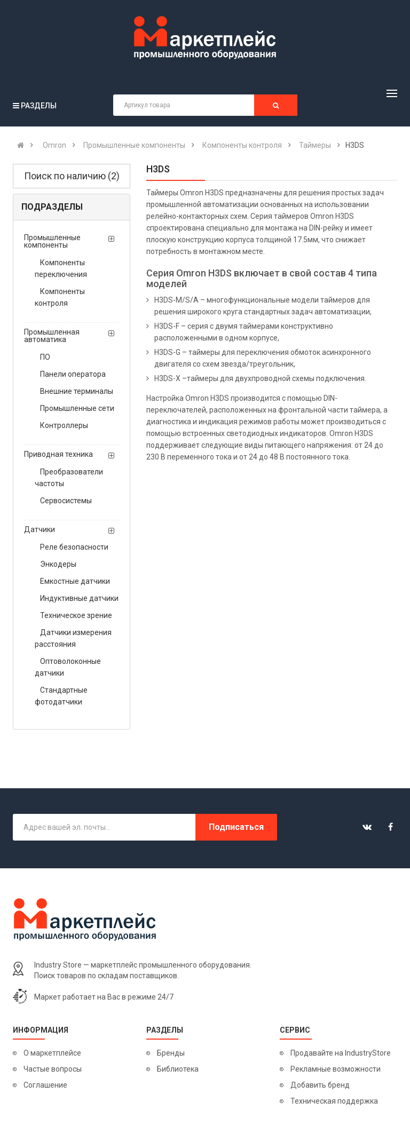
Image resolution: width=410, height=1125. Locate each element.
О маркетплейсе (52, 1053)
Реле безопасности (74, 547)
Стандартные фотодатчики (61, 696)
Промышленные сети (77, 408)
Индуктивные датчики (79, 598)
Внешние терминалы (76, 391)
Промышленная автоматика (52, 336)
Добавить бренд (320, 1085)
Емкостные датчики (75, 581)
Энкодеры (58, 564)
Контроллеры (64, 425)
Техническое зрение (76, 615)
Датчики (39, 529)
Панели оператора (73, 374)
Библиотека (178, 1069)
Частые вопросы (52, 1069)
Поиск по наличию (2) (72, 175)
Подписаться (236, 827)
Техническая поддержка (334, 1101)
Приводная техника (58, 454)
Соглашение (45, 1085)
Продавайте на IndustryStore (340, 1053)
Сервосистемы (66, 500)
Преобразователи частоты (69, 478)
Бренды (171, 1053)
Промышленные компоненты (52, 241)
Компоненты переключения (61, 268)
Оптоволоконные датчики (68, 667)
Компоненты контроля (60, 297)
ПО (45, 357)
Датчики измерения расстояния (73, 638)
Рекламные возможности (335, 1069)
